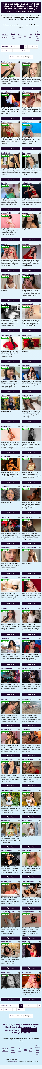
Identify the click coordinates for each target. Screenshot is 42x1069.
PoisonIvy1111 (6, 395)
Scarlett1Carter (6, 62)
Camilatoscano (6, 122)
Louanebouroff (6, 335)
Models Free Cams (13, 36)
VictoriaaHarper (27, 759)
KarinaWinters (27, 183)
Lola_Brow (5, 517)
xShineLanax (26, 92)
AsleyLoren (5, 365)
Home (12, 57)
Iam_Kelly (4, 304)
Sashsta (4, 183)
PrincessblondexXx (29, 547)
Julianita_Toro (6, 882)
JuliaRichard (26, 608)
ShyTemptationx (7, 791)
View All (5, 47)
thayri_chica (26, 153)
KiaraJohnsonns (28, 335)
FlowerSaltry (5, 274)
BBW (25, 36)
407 (23, 50)
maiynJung (26, 942)
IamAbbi (25, 426)
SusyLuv (4, 699)
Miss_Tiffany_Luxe (8, 912)
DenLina (4, 244)
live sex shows (29, 1030)
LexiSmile (4, 577)
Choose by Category (24, 57)
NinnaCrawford (27, 304)
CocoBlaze (5, 486)
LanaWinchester (7, 759)
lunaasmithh (5, 821)
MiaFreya (4, 608)
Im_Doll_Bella (27, 821)
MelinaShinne (27, 122)
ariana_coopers (27, 456)
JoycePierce (26, 973)
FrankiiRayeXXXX (7, 547)
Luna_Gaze (26, 62)
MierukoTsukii (6, 213)
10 (10, 50)
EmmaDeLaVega (28, 274)
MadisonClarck (27, 668)
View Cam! (10, 88)
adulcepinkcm (27, 517)
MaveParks (26, 577)
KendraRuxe (26, 791)
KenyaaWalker (6, 942)
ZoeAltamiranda (7, 851)
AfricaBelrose (6, 426)
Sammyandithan (28, 912)
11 (15, 50)
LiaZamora (26, 729)
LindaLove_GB (27, 213)
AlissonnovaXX (6, 668)
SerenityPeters (27, 395)
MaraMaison (5, 456)
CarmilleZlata (6, 638)
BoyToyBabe (26, 851)
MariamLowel (6, 92)
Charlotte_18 (5, 153)
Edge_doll (25, 638)
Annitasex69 (5, 973)
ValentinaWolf (6, 729)
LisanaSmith (26, 244)
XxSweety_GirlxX (28, 699)
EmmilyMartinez (28, 486)
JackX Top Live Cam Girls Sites (37, 36)
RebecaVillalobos (28, 882)
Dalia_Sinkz (26, 365)
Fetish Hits (13, 1061)
